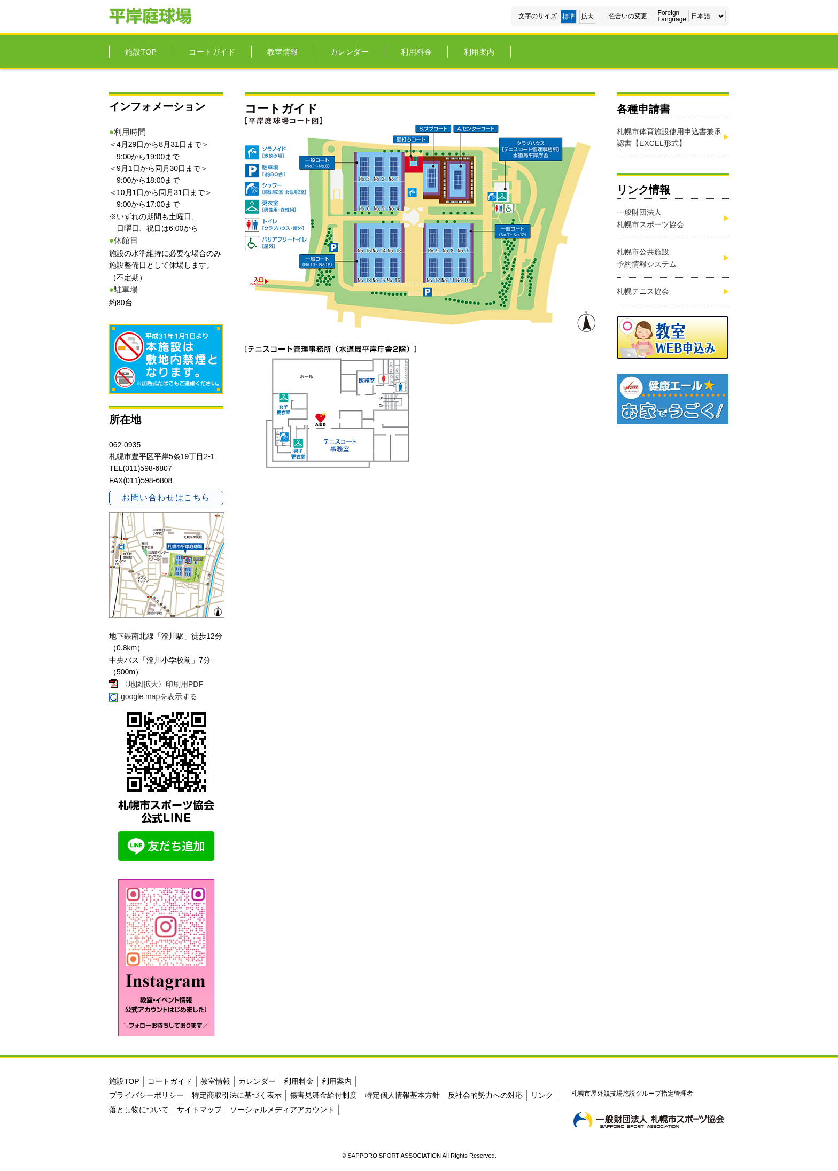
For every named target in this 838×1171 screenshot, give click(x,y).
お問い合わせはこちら (166, 497)
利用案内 (479, 52)
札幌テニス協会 (643, 291)
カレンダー (349, 52)
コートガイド (212, 52)
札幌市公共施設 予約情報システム (647, 257)
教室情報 (282, 52)
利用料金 (416, 52)
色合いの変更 (628, 16)
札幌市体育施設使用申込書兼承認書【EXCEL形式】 (669, 137)
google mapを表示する (159, 696)
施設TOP (141, 52)
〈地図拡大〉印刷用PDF (162, 684)
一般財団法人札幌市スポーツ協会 (650, 218)
